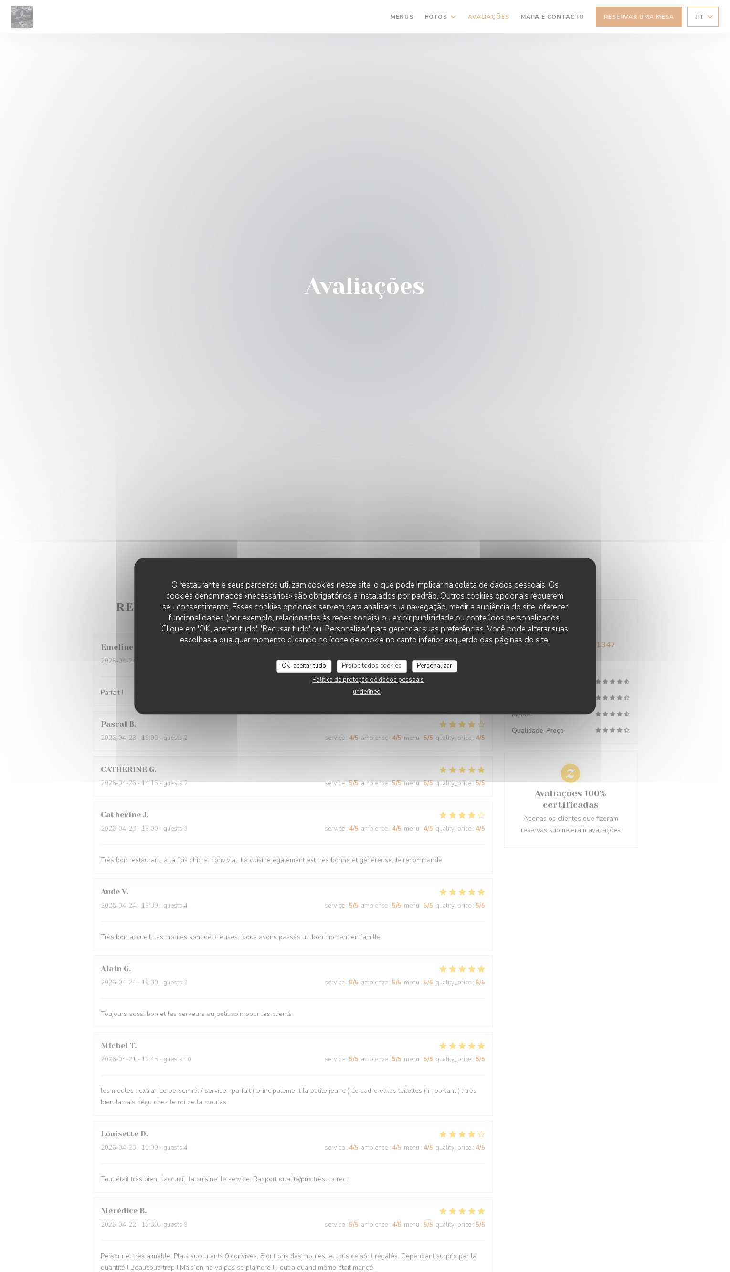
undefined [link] (367, 691)
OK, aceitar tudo (304, 666)
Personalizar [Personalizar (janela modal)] (434, 666)
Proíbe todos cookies (372, 666)
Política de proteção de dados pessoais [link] (368, 679)
